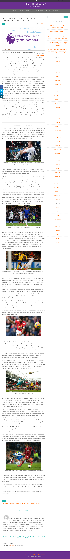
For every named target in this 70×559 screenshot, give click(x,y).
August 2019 (57, 61)
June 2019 (58, 69)
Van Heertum (40, 55)
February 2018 (58, 130)
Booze (57, 211)
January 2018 (57, 134)
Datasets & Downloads (52, 11)
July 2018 (58, 111)
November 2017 (57, 141)
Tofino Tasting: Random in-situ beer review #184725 (57, 32)
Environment (58, 219)
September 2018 (57, 103)
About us (25, 554)
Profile (63, 1)
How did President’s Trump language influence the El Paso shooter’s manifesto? (58, 26)
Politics (57, 234)
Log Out (67, 1)
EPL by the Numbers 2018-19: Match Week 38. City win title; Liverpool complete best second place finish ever (57, 44)
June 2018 (58, 115)
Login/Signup (58, 1)
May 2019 (58, 72)
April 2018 (58, 122)
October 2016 (58, 191)
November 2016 (57, 187)
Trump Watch (39, 11)
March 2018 (57, 126)
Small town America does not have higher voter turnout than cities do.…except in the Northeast (57, 37)
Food (58, 223)
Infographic (57, 226)
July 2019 (58, 65)
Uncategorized (58, 246)
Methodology (57, 230)
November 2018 (57, 95)
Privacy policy (37, 554)
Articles (13, 11)
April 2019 (58, 76)
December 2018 (57, 92)
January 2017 (57, 180)
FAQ (33, 554)
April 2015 (58, 199)
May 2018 (58, 118)
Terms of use (43, 554)
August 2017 (57, 153)
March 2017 (57, 172)
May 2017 (58, 164)
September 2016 (57, 195)
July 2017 (58, 157)
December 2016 (57, 183)
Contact (29, 554)
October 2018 (58, 99)
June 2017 (58, 161)
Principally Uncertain (35, 3)
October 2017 (57, 145)
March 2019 (57, 80)
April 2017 (58, 168)
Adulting (57, 207)
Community (29, 11)
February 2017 (58, 176)
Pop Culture (57, 238)
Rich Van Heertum (13, 516)
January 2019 (57, 88)
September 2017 (57, 149)
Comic (21, 11)
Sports (4, 23)
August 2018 (57, 107)
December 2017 (58, 137)
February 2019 (58, 84)
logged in (12, 545)
